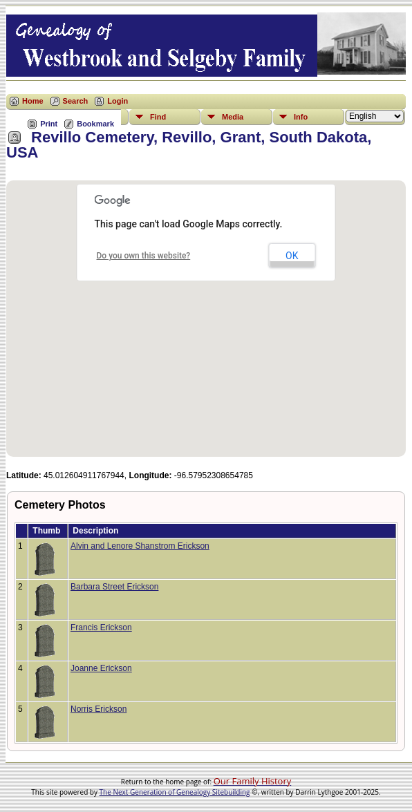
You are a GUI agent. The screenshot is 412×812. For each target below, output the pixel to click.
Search (75, 101)
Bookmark (95, 124)
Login (117, 101)
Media (232, 117)
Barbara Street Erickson (114, 587)
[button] (206, 310)
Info (301, 117)
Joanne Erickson (101, 668)
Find (158, 117)
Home (33, 101)
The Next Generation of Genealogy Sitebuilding (175, 792)
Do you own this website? (144, 256)
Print (48, 124)
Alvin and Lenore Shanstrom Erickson (140, 546)
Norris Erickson (99, 709)
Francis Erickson (101, 627)
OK (291, 255)
